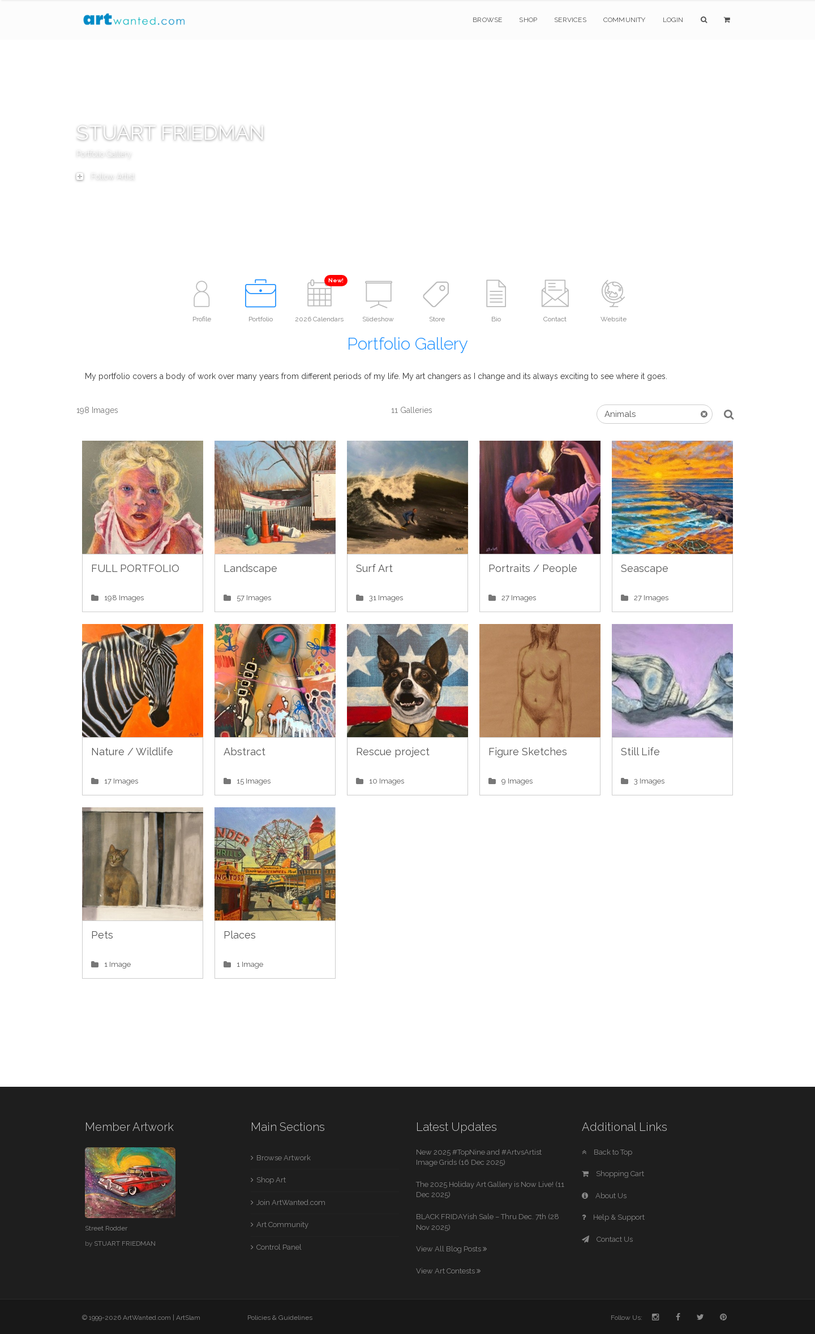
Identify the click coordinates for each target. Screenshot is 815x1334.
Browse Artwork (283, 1158)
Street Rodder (106, 1228)
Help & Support (613, 1217)
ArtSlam (188, 1318)
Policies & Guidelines (279, 1318)
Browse (487, 20)
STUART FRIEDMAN (125, 1243)
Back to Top (607, 1152)
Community (624, 20)
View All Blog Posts (451, 1249)
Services (570, 20)
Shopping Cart (613, 1173)
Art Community (282, 1224)
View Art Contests (448, 1271)
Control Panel (279, 1247)
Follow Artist (105, 176)
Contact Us (607, 1239)
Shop (528, 20)
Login (673, 20)
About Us (604, 1195)
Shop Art (271, 1180)
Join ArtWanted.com (290, 1202)
